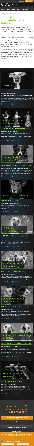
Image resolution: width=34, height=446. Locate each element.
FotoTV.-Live (15, 9)
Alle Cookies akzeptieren (7, 444)
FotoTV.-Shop (24, 9)
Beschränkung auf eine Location (14, 306)
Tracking (4, 438)
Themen (3, 9)
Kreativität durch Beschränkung (14, 271)
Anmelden (21, 1)
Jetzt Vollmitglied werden (17, 418)
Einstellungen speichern (23, 444)
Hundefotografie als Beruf (11, 381)
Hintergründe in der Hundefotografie (16, 165)
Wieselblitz (5, 90)
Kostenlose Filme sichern (17, 427)
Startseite (4, 13)
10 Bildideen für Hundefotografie (14, 236)
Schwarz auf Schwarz (9, 201)
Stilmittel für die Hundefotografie (15, 129)
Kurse (9, 9)
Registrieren (28, 1)
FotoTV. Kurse (12, 13)
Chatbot (4, 441)
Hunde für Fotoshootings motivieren (16, 343)
